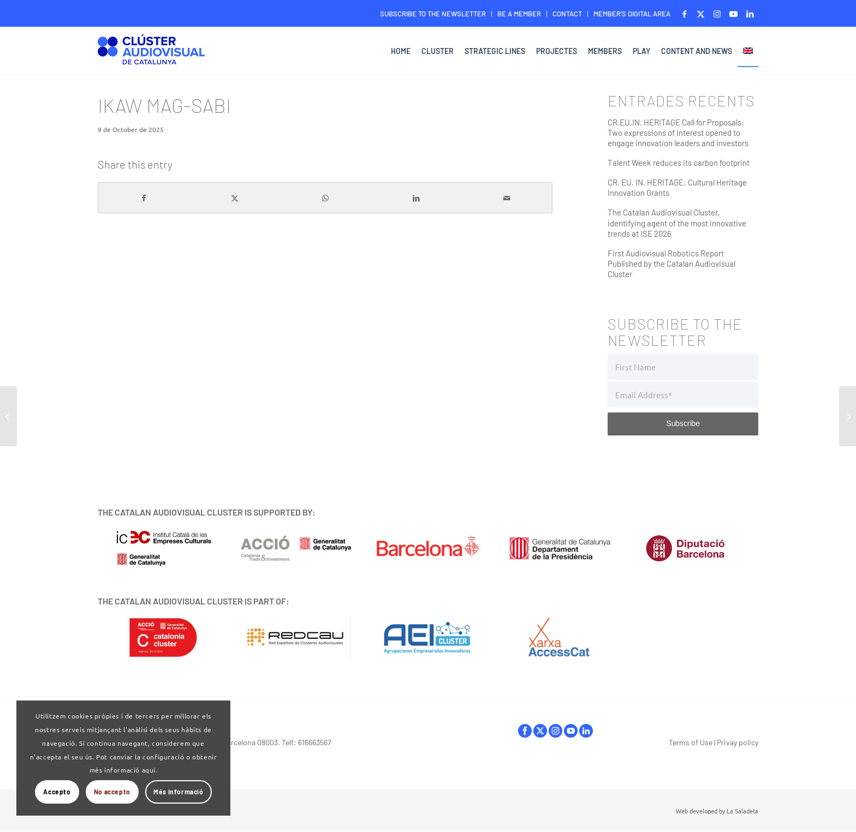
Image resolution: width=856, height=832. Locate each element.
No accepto (112, 791)
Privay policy (737, 742)
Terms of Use (690, 742)
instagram (555, 731)
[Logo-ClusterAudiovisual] (151, 52)
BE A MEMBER (519, 13)
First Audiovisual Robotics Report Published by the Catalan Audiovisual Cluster (671, 263)
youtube (571, 731)
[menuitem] (433, 14)
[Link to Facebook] (684, 13)
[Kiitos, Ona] (847, 416)
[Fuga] (8, 416)
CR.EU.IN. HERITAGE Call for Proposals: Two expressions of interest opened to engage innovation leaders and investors (678, 132)
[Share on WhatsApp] (326, 198)
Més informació (178, 791)
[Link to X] (701, 13)
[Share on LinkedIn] (416, 198)
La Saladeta (742, 810)
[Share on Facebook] (143, 198)
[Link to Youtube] (733, 13)
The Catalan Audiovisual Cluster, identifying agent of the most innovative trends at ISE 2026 (677, 222)
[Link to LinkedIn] (750, 13)
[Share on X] (234, 198)
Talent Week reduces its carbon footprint (679, 162)
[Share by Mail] (507, 198)
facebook (525, 731)
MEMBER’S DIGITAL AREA (631, 13)
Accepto (56, 791)
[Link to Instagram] (717, 13)
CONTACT (567, 13)
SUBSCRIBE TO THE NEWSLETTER (433, 13)
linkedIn (586, 731)
